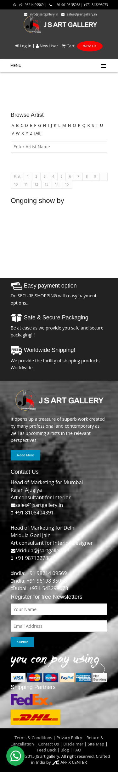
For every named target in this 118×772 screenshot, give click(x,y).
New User (47, 46)
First (17, 176)
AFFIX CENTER (69, 762)
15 (67, 184)
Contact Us (48, 744)
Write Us (89, 46)
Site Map (95, 744)
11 (26, 184)
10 (16, 184)
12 (36, 184)
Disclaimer (72, 744)
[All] (38, 133)
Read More (25, 455)
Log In (23, 46)
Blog (64, 750)
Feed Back (46, 750)
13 (46, 184)
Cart (67, 46)
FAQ (77, 750)
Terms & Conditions (33, 737)
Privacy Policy (69, 737)
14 (57, 184)
